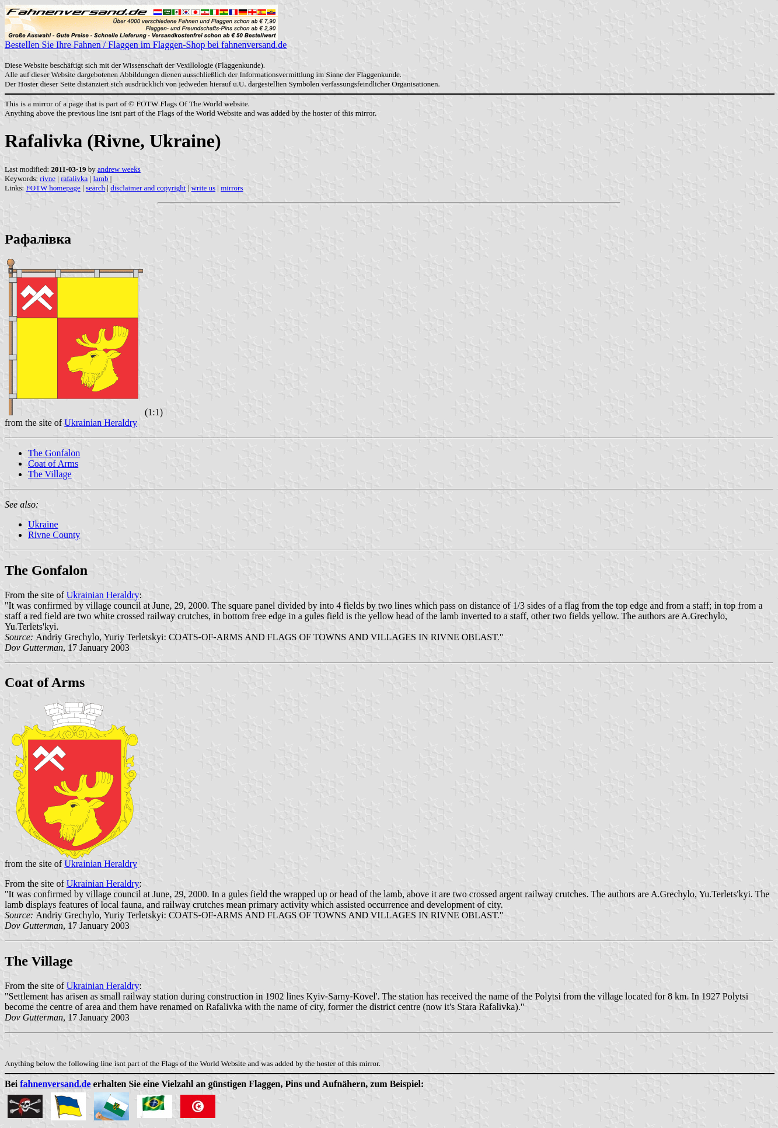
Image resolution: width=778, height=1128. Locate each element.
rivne (47, 178)
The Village (50, 474)
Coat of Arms (53, 463)
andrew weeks (119, 169)
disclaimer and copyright (148, 187)
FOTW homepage (53, 187)
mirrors (232, 187)
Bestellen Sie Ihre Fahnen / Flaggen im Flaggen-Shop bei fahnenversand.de (146, 41)
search (95, 187)
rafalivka (74, 178)
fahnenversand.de (55, 1084)
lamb (100, 178)
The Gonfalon (54, 453)
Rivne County (54, 535)
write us (203, 187)
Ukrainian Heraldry (100, 423)
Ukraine (43, 524)
